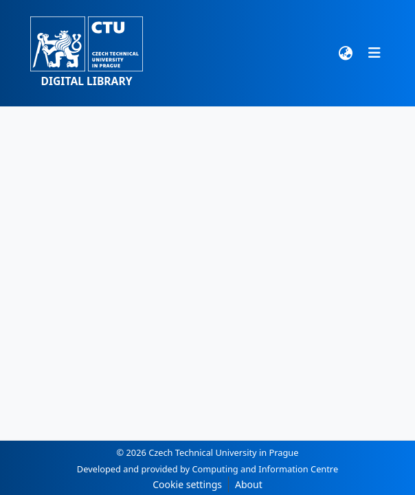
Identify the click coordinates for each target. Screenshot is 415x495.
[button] (86, 53)
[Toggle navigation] (374, 53)
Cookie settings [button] (187, 484)
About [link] (248, 484)
